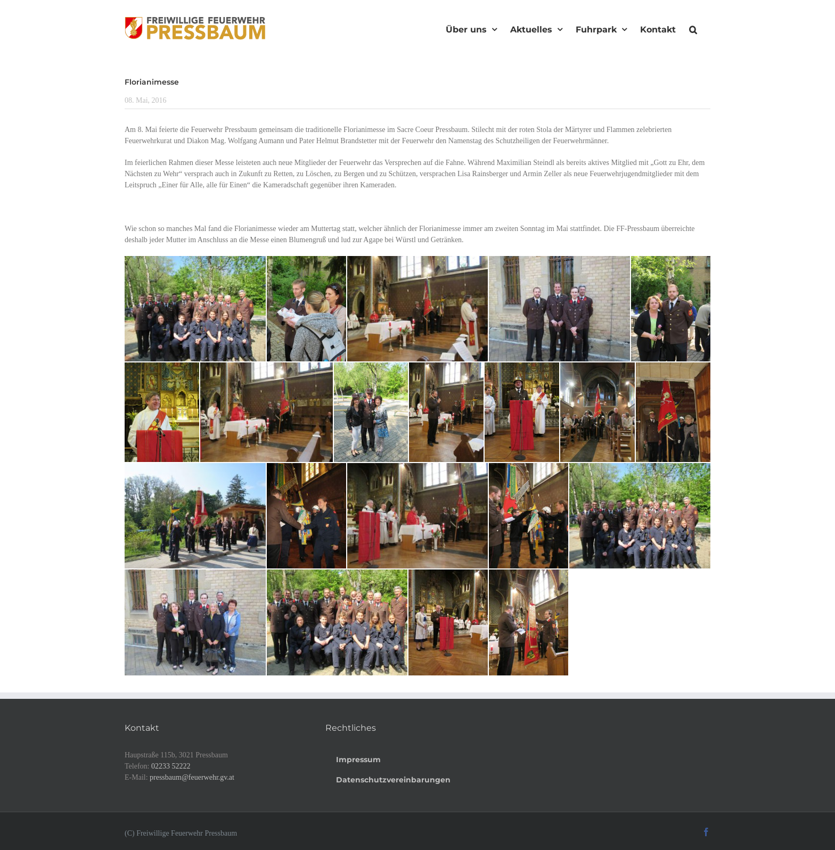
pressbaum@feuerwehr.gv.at (192, 777)
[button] (693, 28)
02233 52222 (171, 766)
